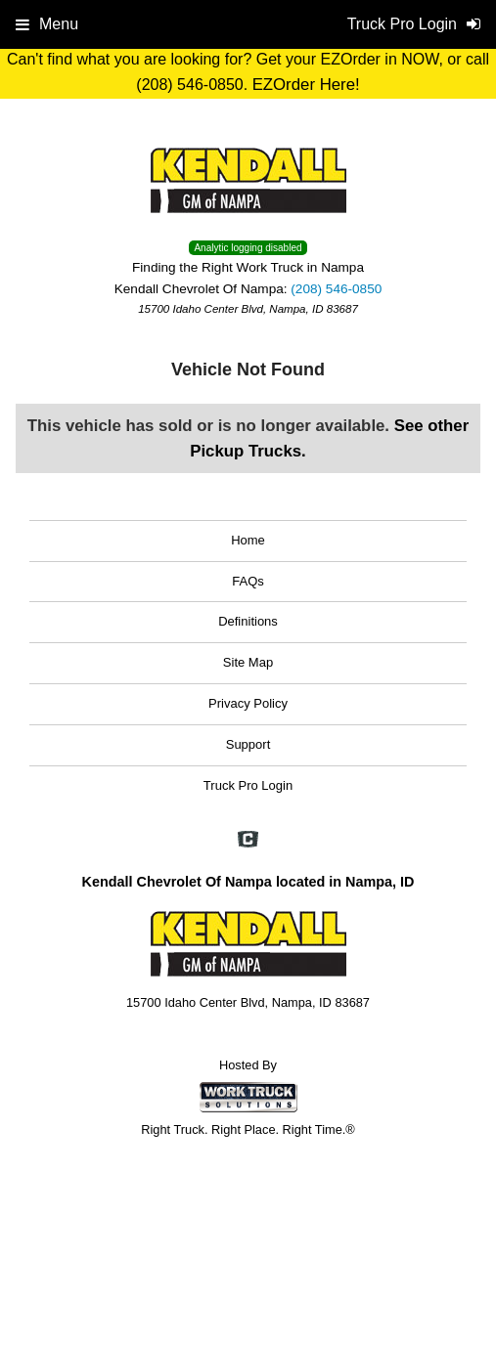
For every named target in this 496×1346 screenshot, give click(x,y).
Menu (47, 24)
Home (248, 540)
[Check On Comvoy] (248, 841)
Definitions (248, 621)
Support (248, 744)
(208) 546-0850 (336, 289)
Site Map (248, 662)
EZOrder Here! (306, 84)
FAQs (248, 581)
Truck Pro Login (248, 785)
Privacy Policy (248, 703)
